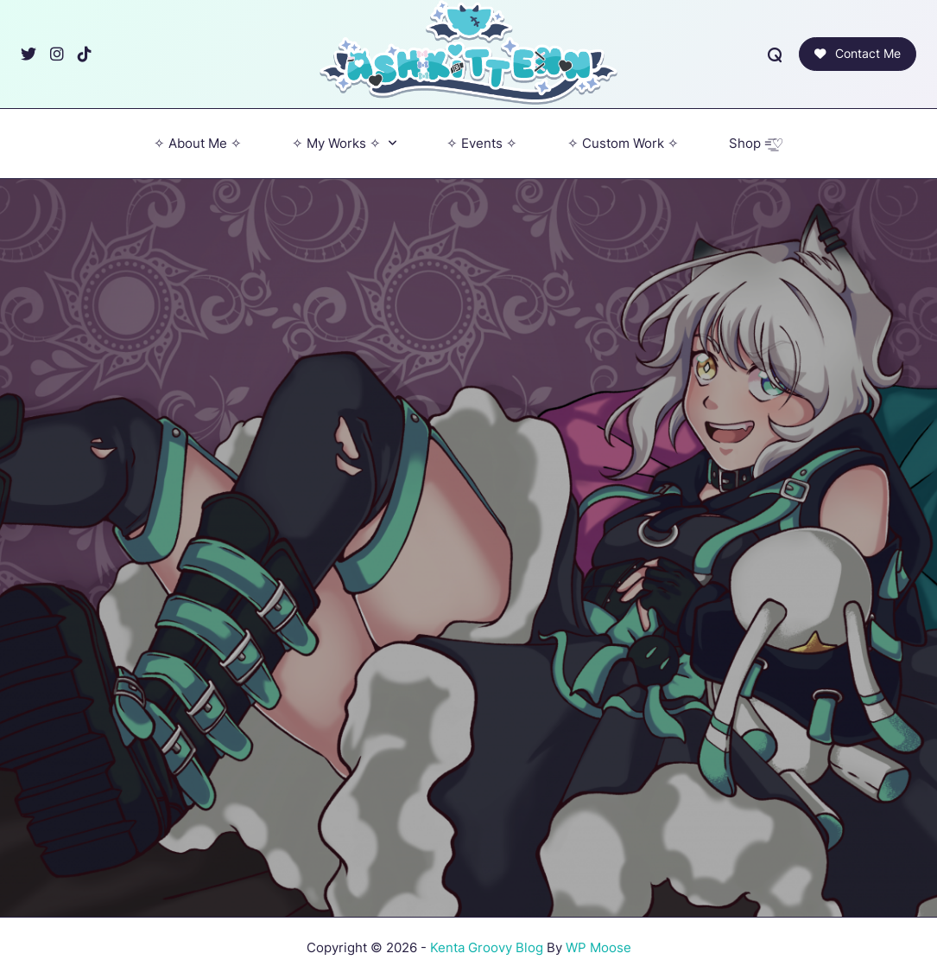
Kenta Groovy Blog (486, 947)
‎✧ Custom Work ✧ (623, 143)
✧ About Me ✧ (198, 143)
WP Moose (598, 947)
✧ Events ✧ (481, 143)
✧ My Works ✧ (344, 143)
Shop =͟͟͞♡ (756, 143)
